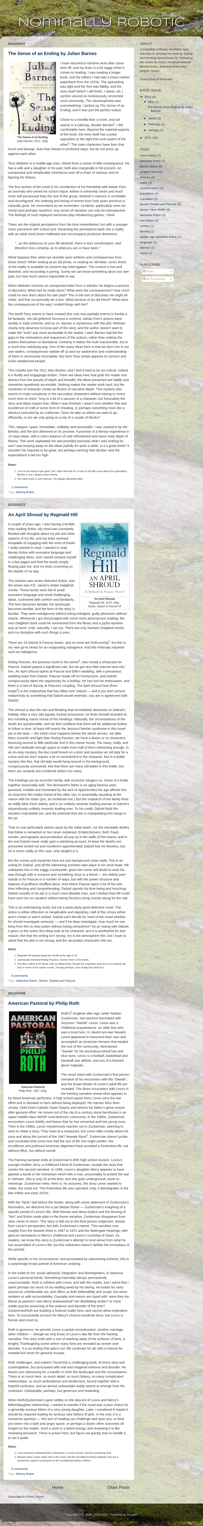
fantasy (145, 231)
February (154, 124)
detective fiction (26, 980)
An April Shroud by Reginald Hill (43, 514)
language (146, 242)
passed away (39, 955)
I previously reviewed (37, 959)
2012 (148, 97)
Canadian (146, 199)
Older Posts (118, 1487)
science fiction (149, 188)
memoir (145, 247)
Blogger (132, 1514)
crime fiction (148, 155)
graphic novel (149, 172)
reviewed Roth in (50, 1452)
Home (57, 1487)
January (154, 130)
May (151, 102)
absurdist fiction (150, 215)
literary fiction (25, 492)
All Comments (154, 279)
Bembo (21, 474)
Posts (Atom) (35, 1496)
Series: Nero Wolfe (152, 209)
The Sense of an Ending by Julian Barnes (52, 53)
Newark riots (105, 1457)
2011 (148, 137)
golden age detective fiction (158, 237)
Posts (148, 271)
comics (144, 226)
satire (143, 182)
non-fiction (147, 220)
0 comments (19, 975)
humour (145, 177)
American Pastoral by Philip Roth (43, 1003)
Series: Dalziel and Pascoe (57, 980)
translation (147, 193)
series (85, 959)
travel (143, 253)
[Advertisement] (162, 313)
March (152, 118)
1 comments (19, 487)
